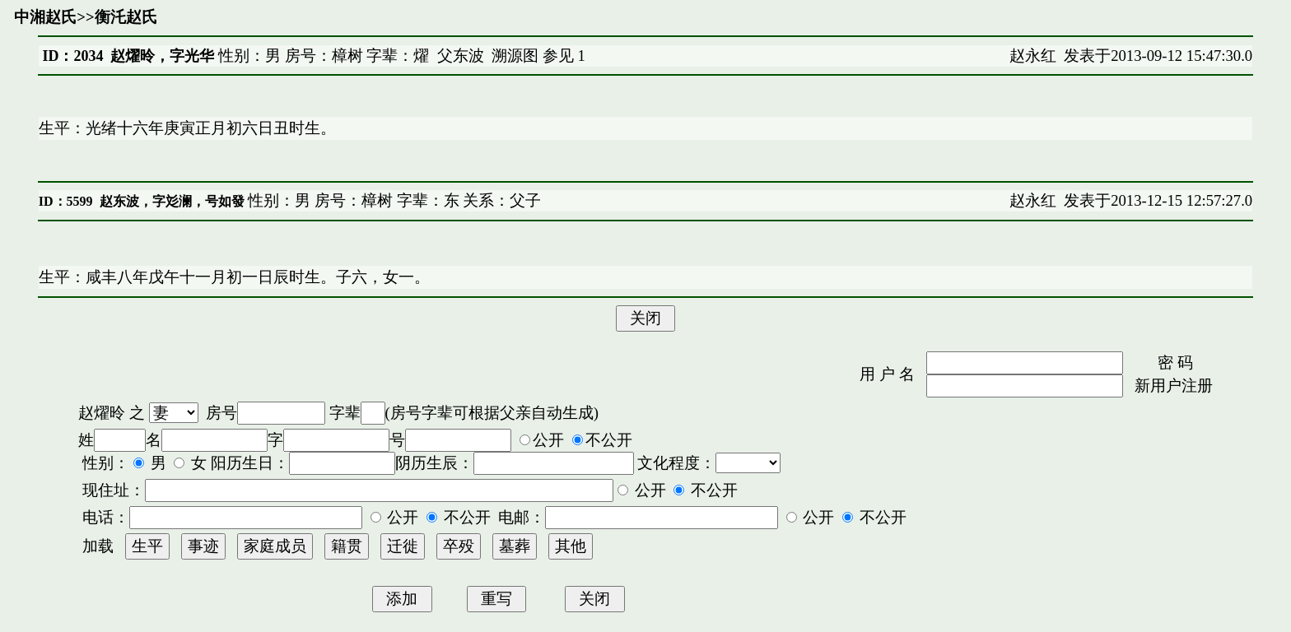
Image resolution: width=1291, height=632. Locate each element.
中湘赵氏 (45, 17)
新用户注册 (1174, 385)
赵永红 (1032, 55)
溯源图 (515, 55)
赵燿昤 (101, 412)
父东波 (460, 55)
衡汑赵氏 (126, 17)
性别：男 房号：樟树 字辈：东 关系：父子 (393, 200)
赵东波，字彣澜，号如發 (172, 201)
